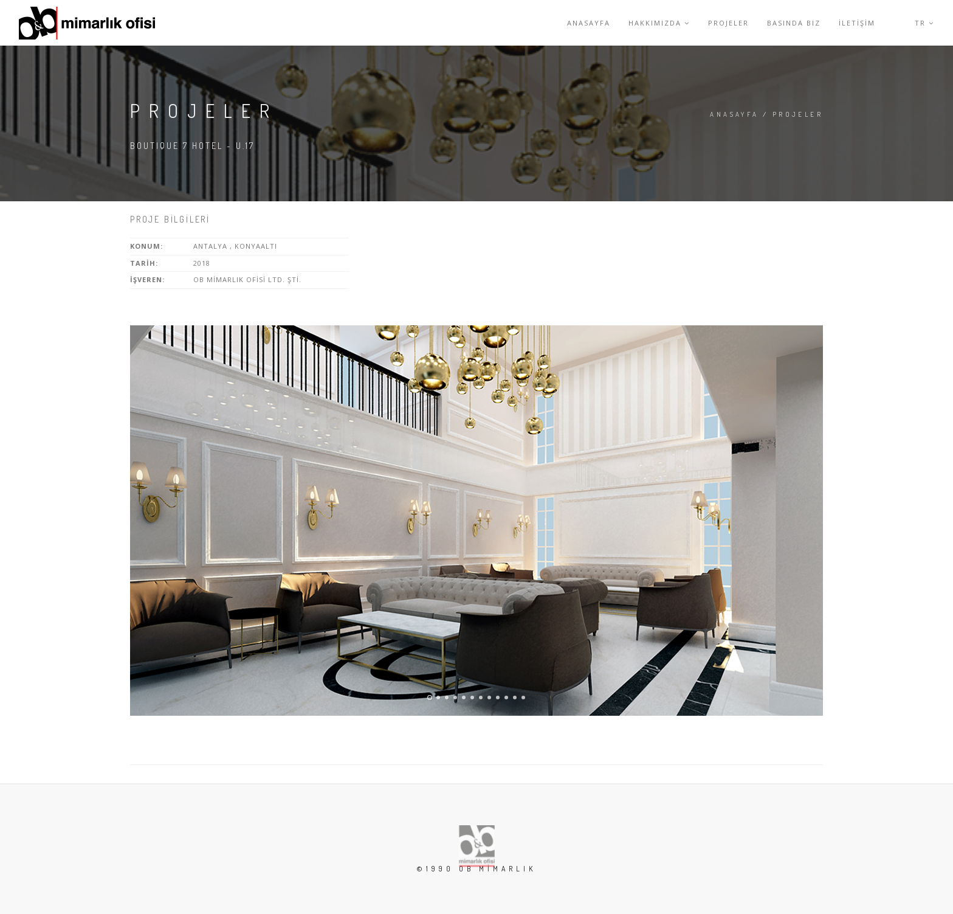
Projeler (728, 22)
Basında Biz (794, 22)
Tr (924, 22)
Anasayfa (588, 22)
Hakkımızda (659, 22)
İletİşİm (857, 22)
